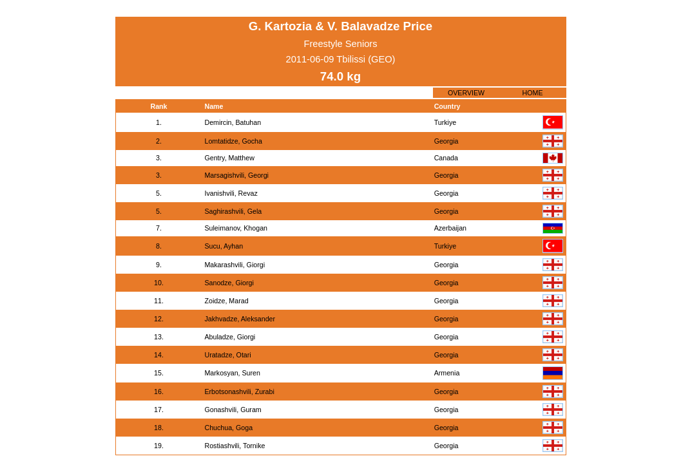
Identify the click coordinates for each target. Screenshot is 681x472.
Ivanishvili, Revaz (230, 193)
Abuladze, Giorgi (229, 337)
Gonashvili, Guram (232, 409)
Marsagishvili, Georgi (236, 175)
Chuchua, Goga (228, 427)
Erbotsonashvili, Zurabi (239, 391)
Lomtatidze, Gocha (233, 141)
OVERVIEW (466, 93)
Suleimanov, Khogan (235, 228)
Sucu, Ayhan (223, 246)
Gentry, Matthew (229, 158)
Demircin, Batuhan (232, 122)
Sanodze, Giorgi (228, 283)
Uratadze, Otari (227, 355)
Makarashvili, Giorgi (234, 265)
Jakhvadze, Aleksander (239, 319)
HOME (533, 93)
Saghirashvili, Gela (233, 211)
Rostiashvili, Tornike (234, 445)
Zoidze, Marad (226, 301)
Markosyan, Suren (232, 373)
